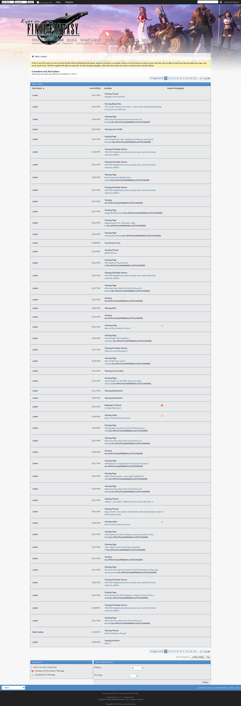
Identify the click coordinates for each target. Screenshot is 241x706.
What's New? (91, 40)
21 (191, 78)
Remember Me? (45, 3)
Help (58, 2)
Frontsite (40, 40)
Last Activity (95, 88)
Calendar (55, 43)
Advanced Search (231, 2)
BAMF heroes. (111, 253)
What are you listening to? (116, 351)
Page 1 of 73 (158, 78)
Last (207, 78)
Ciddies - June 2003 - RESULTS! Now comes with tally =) (129, 501)
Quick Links (101, 43)
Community (67, 43)
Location (108, 88)
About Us (130, 40)
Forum (57, 40)
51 (195, 78)
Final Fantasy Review (114, 235)
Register (69, 2)
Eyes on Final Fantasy (218, 687)
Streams (112, 40)
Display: (97, 667)
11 (187, 78)
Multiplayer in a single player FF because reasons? (126, 463)
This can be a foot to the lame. (118, 106)
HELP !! (108, 643)
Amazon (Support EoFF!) (122, 43)
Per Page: (98, 675)
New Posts (37, 43)
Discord (148, 40)
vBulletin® (120, 697)
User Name (38, 88)
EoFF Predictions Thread (115, 633)
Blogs (71, 40)
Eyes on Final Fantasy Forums (117, 328)
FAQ (46, 43)
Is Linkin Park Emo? (113, 408)
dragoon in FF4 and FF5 (115, 96)
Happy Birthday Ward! (114, 213)
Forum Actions (84, 43)
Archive (231, 687)
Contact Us (202, 687)
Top (208, 657)
